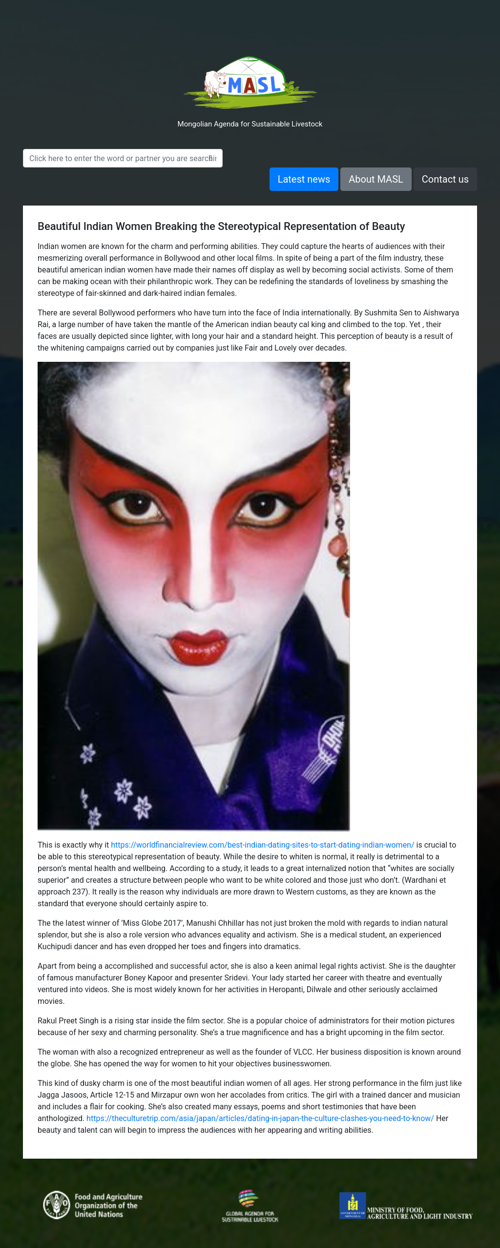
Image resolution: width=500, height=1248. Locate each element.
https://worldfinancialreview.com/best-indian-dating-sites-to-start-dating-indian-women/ (262, 845)
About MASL (376, 179)
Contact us (445, 179)
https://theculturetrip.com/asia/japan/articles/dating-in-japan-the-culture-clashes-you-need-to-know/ (260, 1118)
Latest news (304, 179)
